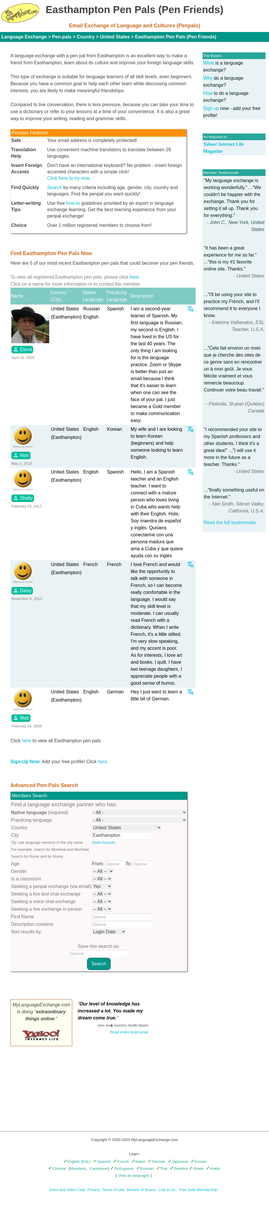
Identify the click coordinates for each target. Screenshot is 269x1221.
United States (115, 36)
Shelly (23, 498)
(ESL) (86, 1161)
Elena (22, 349)
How (208, 93)
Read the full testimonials (230, 522)
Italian (139, 1161)
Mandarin (78, 1168)
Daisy (22, 590)
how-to (73, 203)
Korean (199, 1161)
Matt (21, 718)
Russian (145, 1168)
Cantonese (99, 1168)
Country (86, 36)
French (121, 1161)
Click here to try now (68, 178)
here (134, 277)
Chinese (57, 1168)
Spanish (102, 1161)
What (208, 62)
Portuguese (122, 1168)
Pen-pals (62, 36)
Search (54, 187)
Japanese (178, 1161)
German (156, 1161)
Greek (196, 1168)
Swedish (179, 1168)
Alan (21, 455)
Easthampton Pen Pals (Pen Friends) (175, 36)
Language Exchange (24, 36)
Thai (161, 1168)
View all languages (134, 1175)
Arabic (213, 1168)
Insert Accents (103, 842)
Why (208, 78)
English (71, 1161)
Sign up (211, 108)
